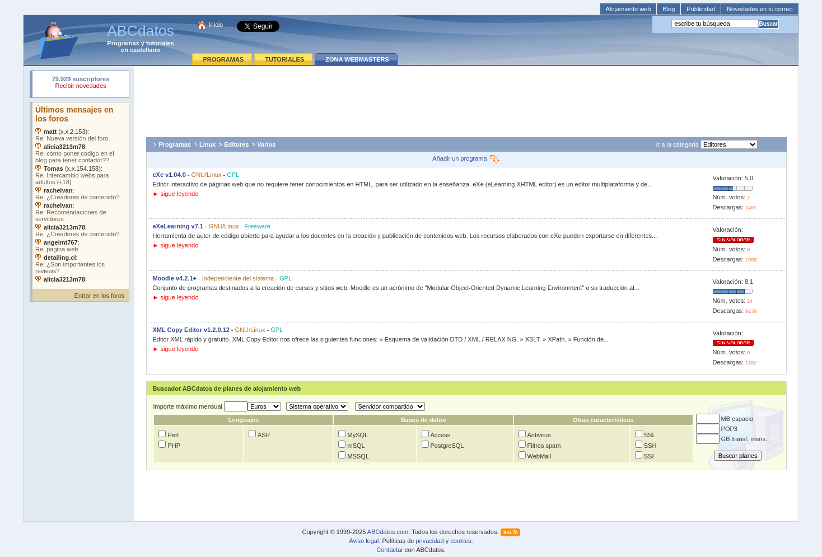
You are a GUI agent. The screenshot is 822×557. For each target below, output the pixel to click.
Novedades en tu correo (759, 9)
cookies (460, 540)
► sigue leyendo (175, 193)
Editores (236, 144)
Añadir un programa (466, 158)
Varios (266, 144)
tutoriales (160, 43)
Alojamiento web (628, 9)
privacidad (429, 540)
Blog (668, 9)
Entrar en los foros (99, 295)
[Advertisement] (466, 98)
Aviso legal (364, 540)
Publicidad (700, 9)
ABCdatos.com (387, 531)
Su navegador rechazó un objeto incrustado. (80, 84)
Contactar (389, 549)
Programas (123, 43)
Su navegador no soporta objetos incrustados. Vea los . (80, 193)
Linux (207, 144)
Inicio (216, 24)
